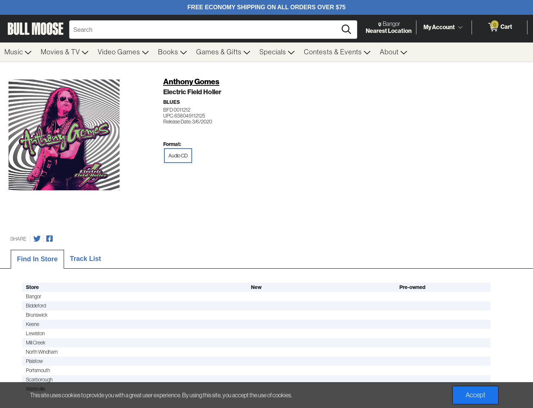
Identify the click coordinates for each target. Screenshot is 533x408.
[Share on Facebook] (49, 238)
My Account (439, 27)
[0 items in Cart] (499, 27)
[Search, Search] (204, 29)
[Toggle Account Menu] (460, 27)
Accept (475, 395)
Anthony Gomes (191, 81)
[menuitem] (18, 52)
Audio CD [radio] (178, 156)
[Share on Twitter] (37, 238)
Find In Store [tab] (37, 259)
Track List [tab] (85, 258)
